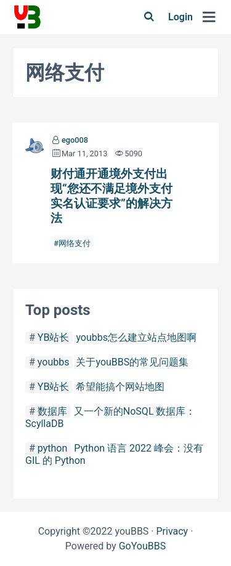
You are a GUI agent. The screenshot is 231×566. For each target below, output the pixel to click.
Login (180, 17)
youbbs (54, 362)
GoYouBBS (142, 546)
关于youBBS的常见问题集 (132, 362)
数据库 (52, 411)
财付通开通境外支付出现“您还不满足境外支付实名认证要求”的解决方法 (111, 196)
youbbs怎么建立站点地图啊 (136, 337)
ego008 (75, 140)
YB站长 (54, 337)
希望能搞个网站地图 (120, 387)
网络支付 (75, 243)
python (52, 448)
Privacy (172, 531)
